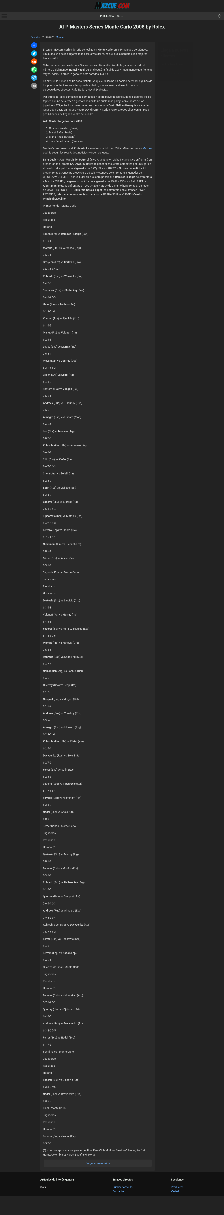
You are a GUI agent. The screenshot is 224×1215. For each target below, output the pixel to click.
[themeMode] (219, 16)
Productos (177, 1205)
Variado (175, 1210)
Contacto (118, 1210)
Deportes (35, 37)
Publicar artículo (111, 16)
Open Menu (4, 16)
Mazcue (60, 37)
